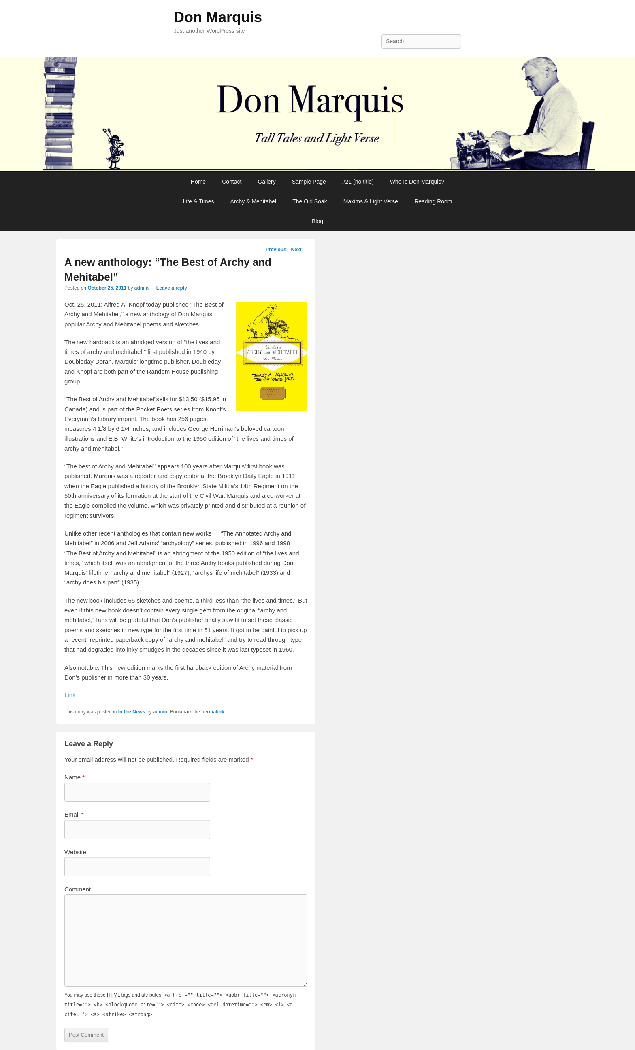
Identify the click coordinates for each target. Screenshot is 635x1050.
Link (70, 695)
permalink (212, 712)
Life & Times (198, 201)
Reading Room (433, 201)
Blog (317, 221)
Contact (231, 181)
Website (75, 852)
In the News (131, 712)
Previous (273, 249)
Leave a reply (171, 288)
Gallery (266, 181)
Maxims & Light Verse (370, 201)
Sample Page (309, 181)
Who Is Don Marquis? (417, 181)
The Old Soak (309, 201)
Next (299, 249)
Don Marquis (218, 17)
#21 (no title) (358, 181)
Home (198, 181)
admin (141, 288)
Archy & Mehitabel (253, 201)
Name (74, 777)
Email (74, 814)
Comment (77, 889)
